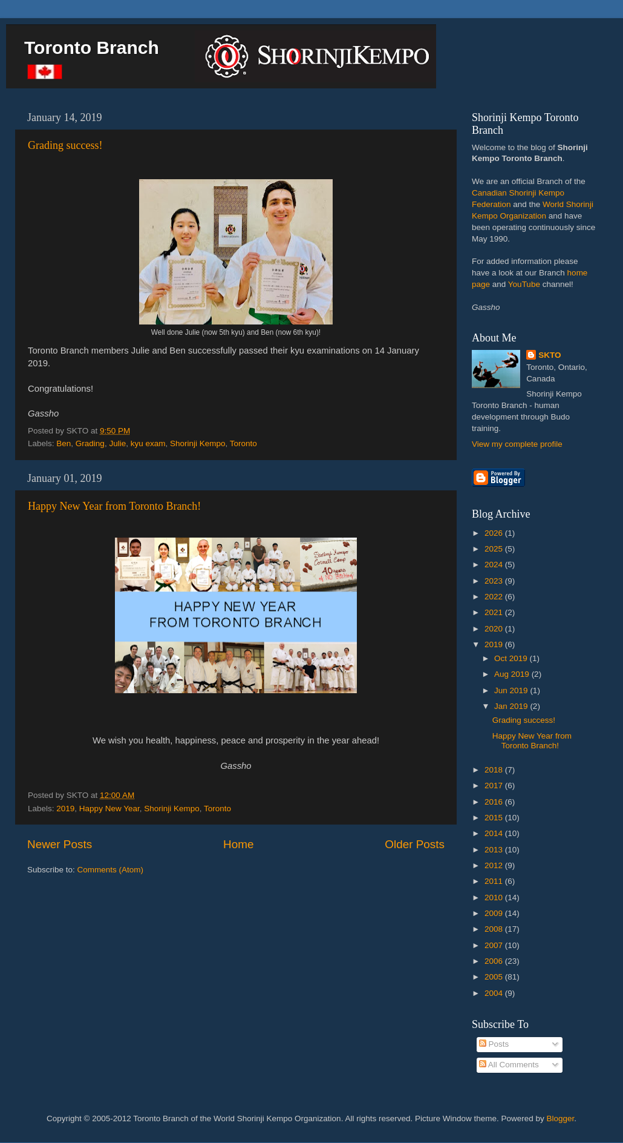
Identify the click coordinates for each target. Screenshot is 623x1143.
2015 (494, 817)
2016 (494, 801)
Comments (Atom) (110, 869)
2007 (494, 945)
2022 (494, 596)
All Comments (509, 1064)
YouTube (524, 284)
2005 (494, 976)
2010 (494, 897)
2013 (494, 849)
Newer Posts (59, 844)
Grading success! (65, 145)
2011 (494, 881)
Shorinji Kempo (198, 443)
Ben (63, 443)
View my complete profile (517, 444)
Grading (90, 443)
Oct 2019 (512, 658)
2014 (494, 833)
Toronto (243, 443)
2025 (494, 548)
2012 (494, 865)
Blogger (561, 1118)
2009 (494, 913)
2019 (65, 808)
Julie (117, 443)
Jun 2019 (512, 690)
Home (238, 844)
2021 (494, 612)
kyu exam (148, 443)
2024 (494, 564)
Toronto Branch (91, 48)
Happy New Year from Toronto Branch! (114, 506)
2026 (494, 533)
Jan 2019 (512, 706)
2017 (494, 785)
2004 (494, 993)
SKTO (549, 355)
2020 (494, 628)
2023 (494, 580)
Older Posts (415, 844)
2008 (494, 929)
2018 (494, 769)
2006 (494, 961)
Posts (494, 1044)
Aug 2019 (513, 674)
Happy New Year (109, 808)
